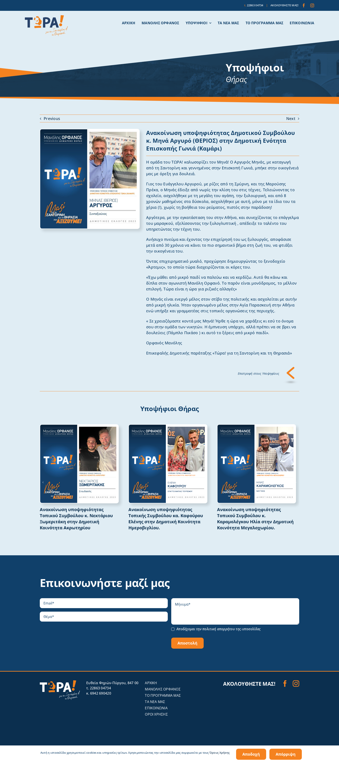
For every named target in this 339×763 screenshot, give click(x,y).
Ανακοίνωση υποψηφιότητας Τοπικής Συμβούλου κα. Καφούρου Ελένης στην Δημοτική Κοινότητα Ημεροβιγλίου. (165, 519)
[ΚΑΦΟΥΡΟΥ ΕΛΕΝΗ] (168, 426)
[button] (43, 482)
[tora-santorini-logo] (46, 17)
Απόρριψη (286, 754)
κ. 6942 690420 (98, 693)
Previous (52, 118)
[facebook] (304, 5)
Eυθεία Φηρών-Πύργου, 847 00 (112, 682)
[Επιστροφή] (290, 368)
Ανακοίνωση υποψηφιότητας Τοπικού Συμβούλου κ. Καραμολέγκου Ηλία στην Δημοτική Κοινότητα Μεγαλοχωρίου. (255, 519)
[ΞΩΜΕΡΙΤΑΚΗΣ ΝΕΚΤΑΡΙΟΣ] (79, 426)
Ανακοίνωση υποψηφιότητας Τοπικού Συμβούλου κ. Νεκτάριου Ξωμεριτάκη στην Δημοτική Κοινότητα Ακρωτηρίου (76, 519)
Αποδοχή (251, 754)
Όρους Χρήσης (219, 753)
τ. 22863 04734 (98, 688)
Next (290, 118)
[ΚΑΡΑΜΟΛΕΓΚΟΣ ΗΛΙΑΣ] (256, 426)
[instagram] (312, 5)
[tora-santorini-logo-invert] (60, 682)
